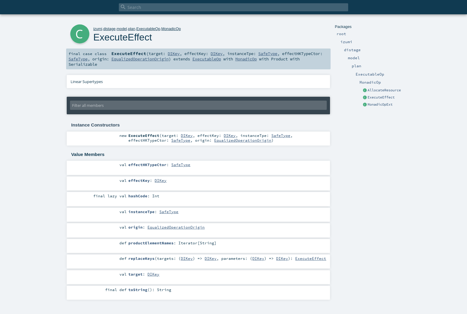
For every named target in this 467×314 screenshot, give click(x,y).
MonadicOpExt (380, 104)
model (121, 28)
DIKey (174, 53)
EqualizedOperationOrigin (140, 59)
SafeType (267, 53)
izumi (97, 28)
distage (109, 28)
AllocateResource (384, 90)
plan (131, 28)
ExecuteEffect (381, 97)
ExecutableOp (148, 28)
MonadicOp (171, 28)
